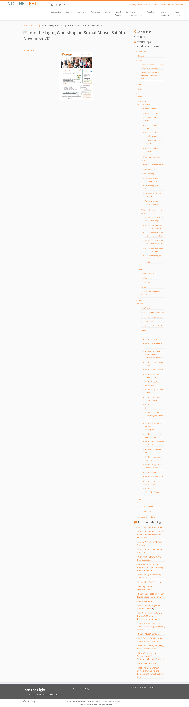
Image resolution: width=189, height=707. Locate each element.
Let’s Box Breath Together (150, 527)
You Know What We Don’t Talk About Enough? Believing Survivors (151, 626)
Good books (146, 330)
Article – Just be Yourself (154, 370)
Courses (69, 12)
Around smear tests (148, 109)
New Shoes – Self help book (151, 326)
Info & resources (165, 13)
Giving (107, 12)
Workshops (95, 12)
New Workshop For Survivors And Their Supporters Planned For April (150, 656)
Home (26, 25)
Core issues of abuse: (149, 113)
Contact (144, 278)
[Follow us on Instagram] (57, 5)
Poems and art (146, 511)
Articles (144, 335)
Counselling (56, 12)
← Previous (28, 50)
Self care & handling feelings (134, 13)
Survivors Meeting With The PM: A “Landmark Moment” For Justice (150, 534)
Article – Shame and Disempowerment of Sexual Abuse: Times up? (154, 354)
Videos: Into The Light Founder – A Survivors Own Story (153, 259)
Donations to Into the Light (147, 517)
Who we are (145, 282)
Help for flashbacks (148, 169)
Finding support (147, 321)
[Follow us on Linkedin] (61, 5)
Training (81, 12)
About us (151, 12)
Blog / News (145, 308)
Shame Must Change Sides (150, 634)
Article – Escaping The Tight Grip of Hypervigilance (153, 426)
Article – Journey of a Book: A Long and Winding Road (154, 415)
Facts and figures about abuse (152, 312)
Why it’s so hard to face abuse (152, 165)
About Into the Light (148, 273)
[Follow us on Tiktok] (64, 5)
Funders (144, 287)
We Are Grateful (145, 601)
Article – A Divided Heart (154, 477)
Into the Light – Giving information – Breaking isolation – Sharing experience (97, 701)
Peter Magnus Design (105, 704)
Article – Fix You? (151, 472)
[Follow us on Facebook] (53, 5)
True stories (179, 13)
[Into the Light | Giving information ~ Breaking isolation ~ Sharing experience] (22, 3)
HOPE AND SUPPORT (148, 663)
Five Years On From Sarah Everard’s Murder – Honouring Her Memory (149, 616)
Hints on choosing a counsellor (152, 317)
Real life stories (147, 507)
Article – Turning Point (153, 339)
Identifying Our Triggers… (150, 582)
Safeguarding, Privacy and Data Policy (143, 687)
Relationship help (147, 174)
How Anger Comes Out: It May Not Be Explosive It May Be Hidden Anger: (150, 567)
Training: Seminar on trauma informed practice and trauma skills (152, 75)
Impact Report (118, 13)
